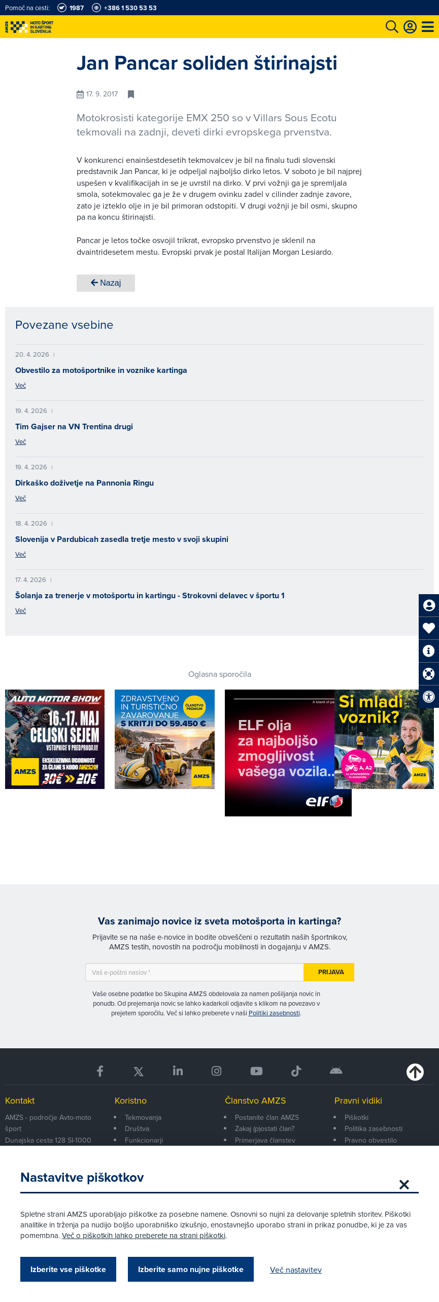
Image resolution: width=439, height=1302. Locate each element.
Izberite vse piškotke (68, 1269)
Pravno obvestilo (371, 1140)
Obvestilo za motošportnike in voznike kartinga (101, 370)
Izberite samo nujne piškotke (191, 1269)
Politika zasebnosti (373, 1128)
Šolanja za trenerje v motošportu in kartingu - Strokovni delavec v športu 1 (150, 595)
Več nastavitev (296, 1269)
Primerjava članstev (265, 1140)
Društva (137, 1128)
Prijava (331, 972)
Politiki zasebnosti (274, 1012)
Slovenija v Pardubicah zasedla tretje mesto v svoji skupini (121, 539)
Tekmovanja (143, 1117)
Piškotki (356, 1117)
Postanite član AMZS (267, 1117)
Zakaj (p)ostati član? (264, 1128)
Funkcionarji (144, 1140)
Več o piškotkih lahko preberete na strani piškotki (143, 1235)
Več (20, 385)
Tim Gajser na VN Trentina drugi (74, 426)
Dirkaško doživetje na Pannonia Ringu (84, 483)
